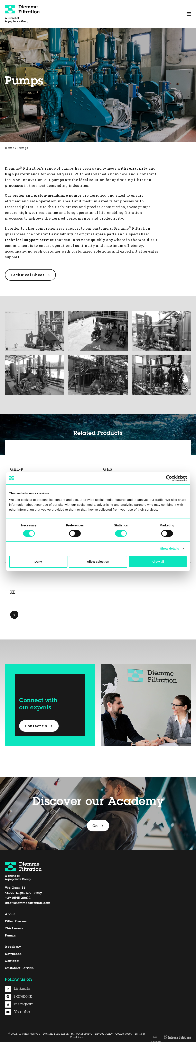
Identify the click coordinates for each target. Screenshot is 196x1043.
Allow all (158, 561)
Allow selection (98, 561)
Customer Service (19, 968)
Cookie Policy (123, 1034)
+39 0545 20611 (18, 898)
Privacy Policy (104, 1034)
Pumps (10, 936)
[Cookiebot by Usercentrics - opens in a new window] (169, 478)
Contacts (12, 961)
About (10, 914)
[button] (189, 14)
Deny (38, 561)
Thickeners (14, 929)
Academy (13, 947)
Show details (169, 548)
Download (13, 954)
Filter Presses (16, 922)
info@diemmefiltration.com (27, 903)
